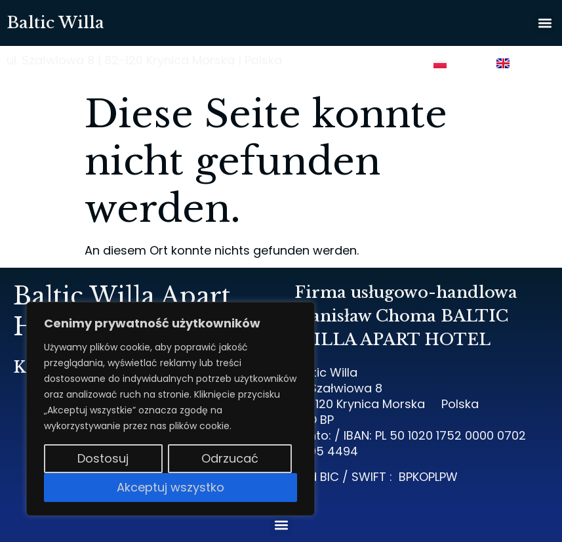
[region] (170, 409)
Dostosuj (103, 458)
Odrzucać (229, 458)
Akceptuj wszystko (170, 487)
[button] (544, 23)
